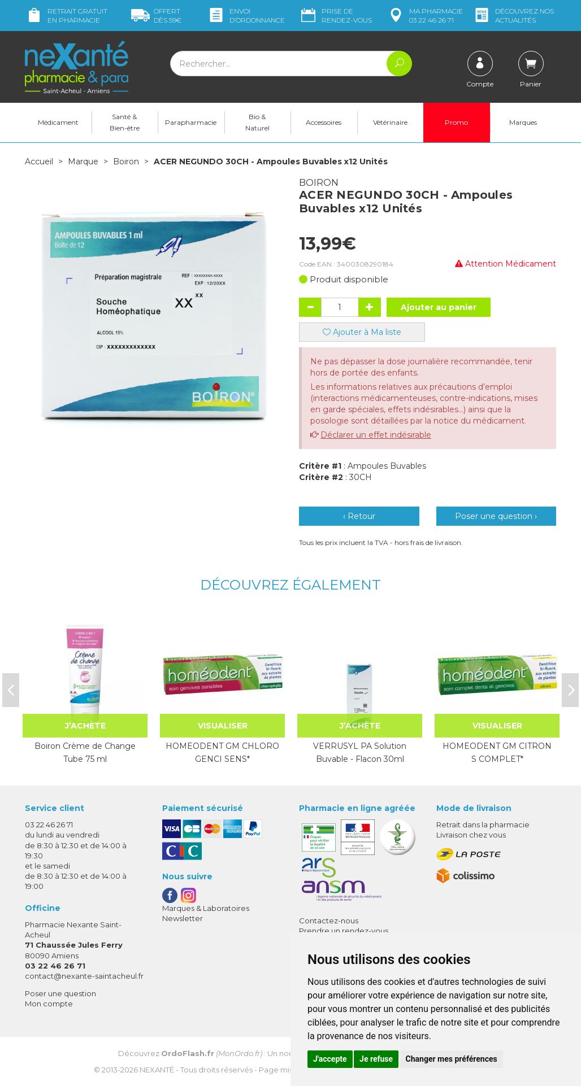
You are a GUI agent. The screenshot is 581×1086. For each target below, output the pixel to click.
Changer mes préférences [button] (451, 1058)
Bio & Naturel (257, 122)
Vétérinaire (390, 122)
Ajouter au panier (438, 307)
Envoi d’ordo (246, 15)
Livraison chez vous (471, 834)
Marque (83, 161)
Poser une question (60, 993)
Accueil (39, 161)
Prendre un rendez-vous (343, 930)
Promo (456, 122)
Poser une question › (496, 516)
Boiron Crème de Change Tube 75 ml (85, 752)
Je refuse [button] (376, 1058)
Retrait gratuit (66, 15)
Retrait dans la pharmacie (483, 824)
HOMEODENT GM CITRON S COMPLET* (497, 752)
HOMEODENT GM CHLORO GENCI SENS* (222, 752)
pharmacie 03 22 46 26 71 (425, 15)
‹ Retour (359, 516)
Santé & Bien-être (125, 122)
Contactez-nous (328, 920)
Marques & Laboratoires (205, 908)
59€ (156, 15)
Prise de (335, 15)
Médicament (58, 122)
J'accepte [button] (330, 1058)
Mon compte (49, 1003)
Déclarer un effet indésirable (375, 435)
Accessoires (323, 122)
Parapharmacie (190, 122)
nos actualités (513, 15)
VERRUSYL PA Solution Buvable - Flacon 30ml (359, 752)
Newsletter (182, 918)
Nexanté (157, 1069)
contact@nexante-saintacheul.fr (84, 976)
